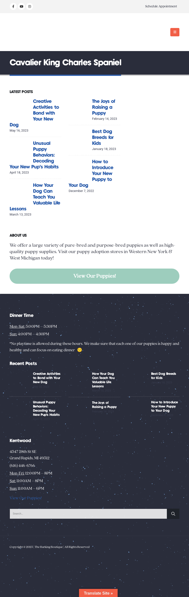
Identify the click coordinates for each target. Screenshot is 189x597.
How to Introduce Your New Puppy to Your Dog (164, 406)
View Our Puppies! (94, 276)
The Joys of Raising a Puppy (103, 107)
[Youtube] (21, 6)
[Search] (173, 514)
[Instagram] (29, 6)
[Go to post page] (20, 108)
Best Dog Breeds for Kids (102, 137)
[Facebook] (13, 6)
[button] (174, 32)
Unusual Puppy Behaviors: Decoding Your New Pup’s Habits (34, 155)
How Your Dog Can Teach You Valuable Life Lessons (35, 197)
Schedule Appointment (161, 6)
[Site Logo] (25, 32)
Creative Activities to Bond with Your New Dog (34, 113)
